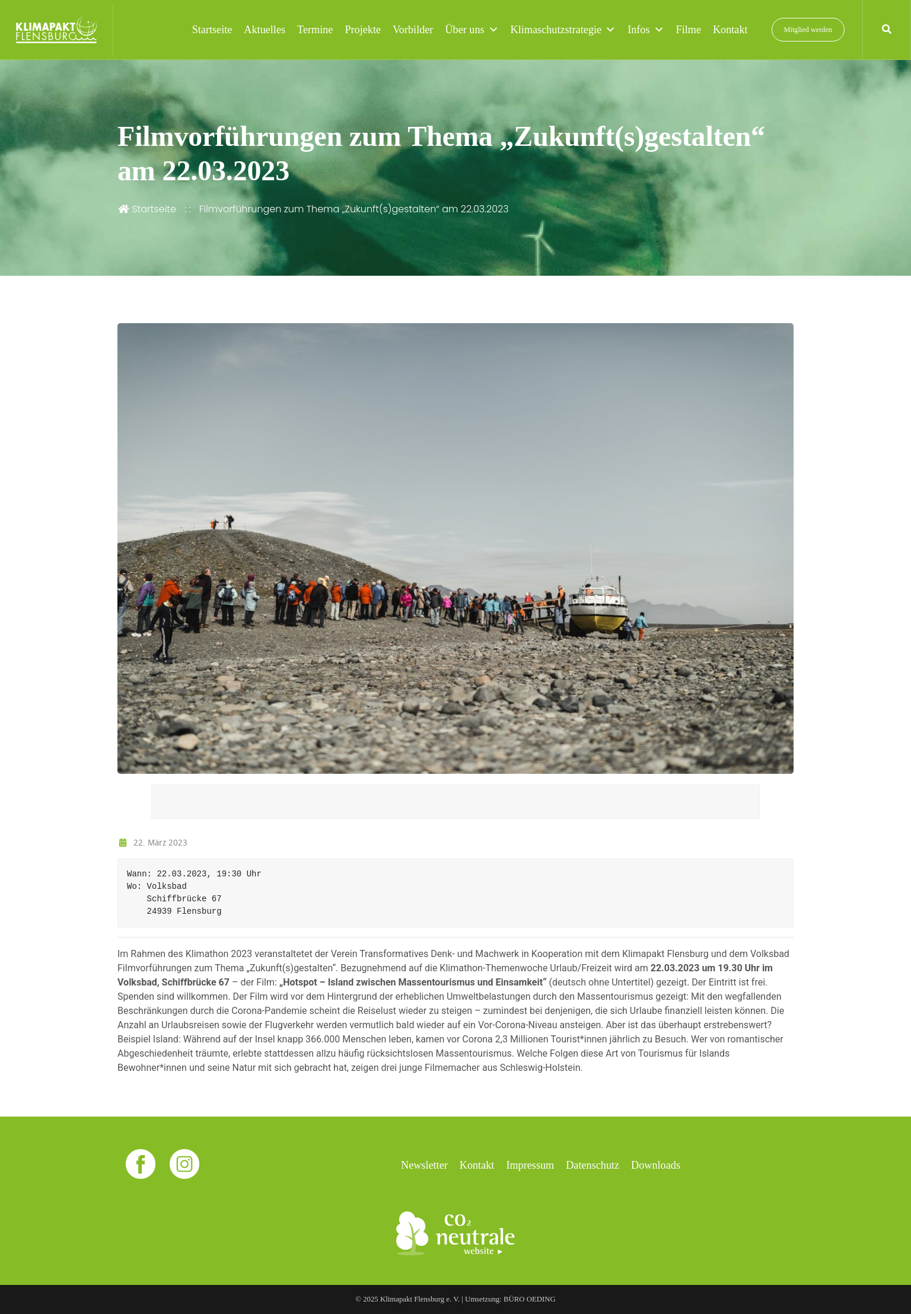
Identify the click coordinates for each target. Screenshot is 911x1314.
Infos (645, 30)
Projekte (363, 30)
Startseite (212, 30)
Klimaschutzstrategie (563, 30)
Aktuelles (264, 30)
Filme (688, 30)
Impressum (530, 1165)
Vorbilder (413, 30)
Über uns (471, 30)
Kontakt (730, 30)
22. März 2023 (152, 842)
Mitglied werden (808, 29)
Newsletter (424, 1165)
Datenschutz (592, 1165)
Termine (315, 30)
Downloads (655, 1165)
